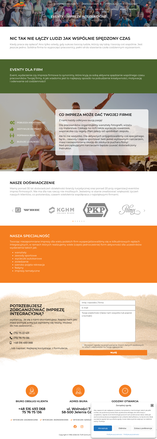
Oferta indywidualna (66, 4)
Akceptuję (103, 428)
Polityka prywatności (114, 434)
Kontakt (133, 9)
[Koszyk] (146, 6)
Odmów (122, 428)
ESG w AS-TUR (101, 9)
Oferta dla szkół (91, 4)
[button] (152, 405)
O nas (123, 9)
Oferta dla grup (114, 4)
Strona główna (62, 20)
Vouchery (132, 4)
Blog (114, 9)
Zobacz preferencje (143, 428)
